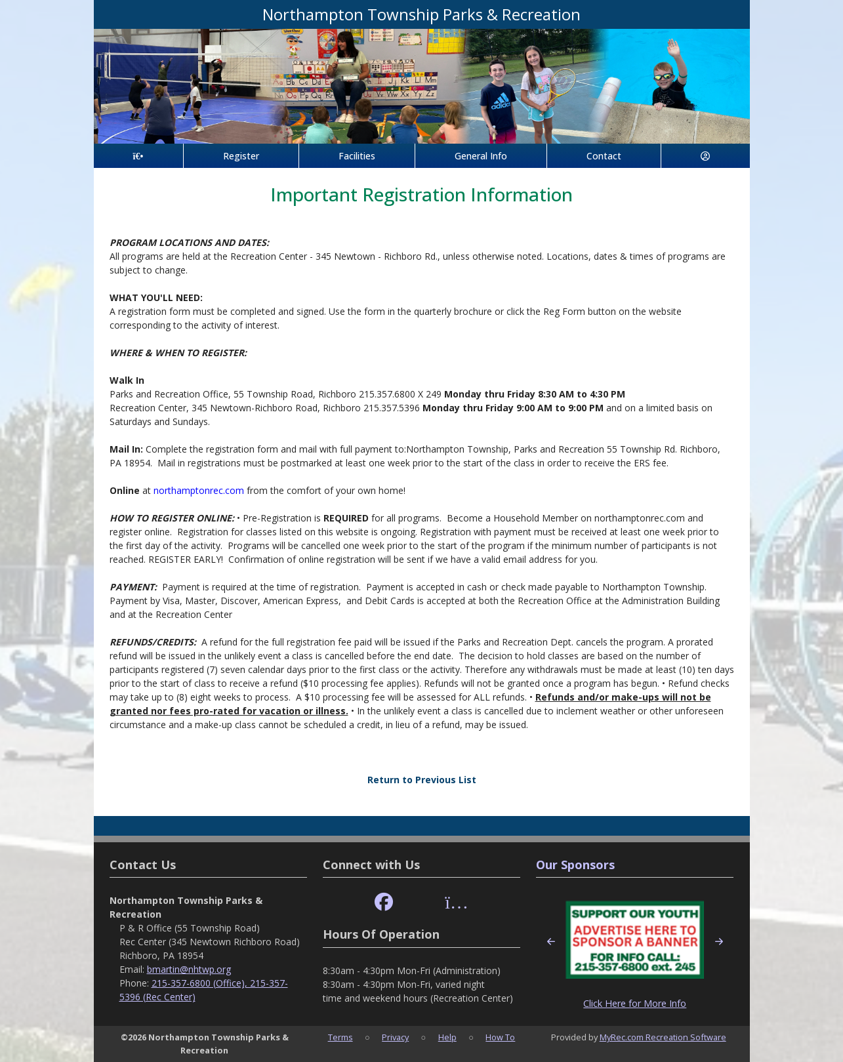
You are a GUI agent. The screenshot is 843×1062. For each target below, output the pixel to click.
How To (500, 1037)
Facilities (357, 156)
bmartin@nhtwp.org (189, 969)
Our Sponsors (575, 864)
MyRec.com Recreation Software (663, 1037)
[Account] (705, 156)
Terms (340, 1037)
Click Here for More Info (634, 1003)
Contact (603, 156)
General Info (481, 156)
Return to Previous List (421, 779)
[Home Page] (138, 156)
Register (241, 156)
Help (447, 1037)
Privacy (395, 1037)
